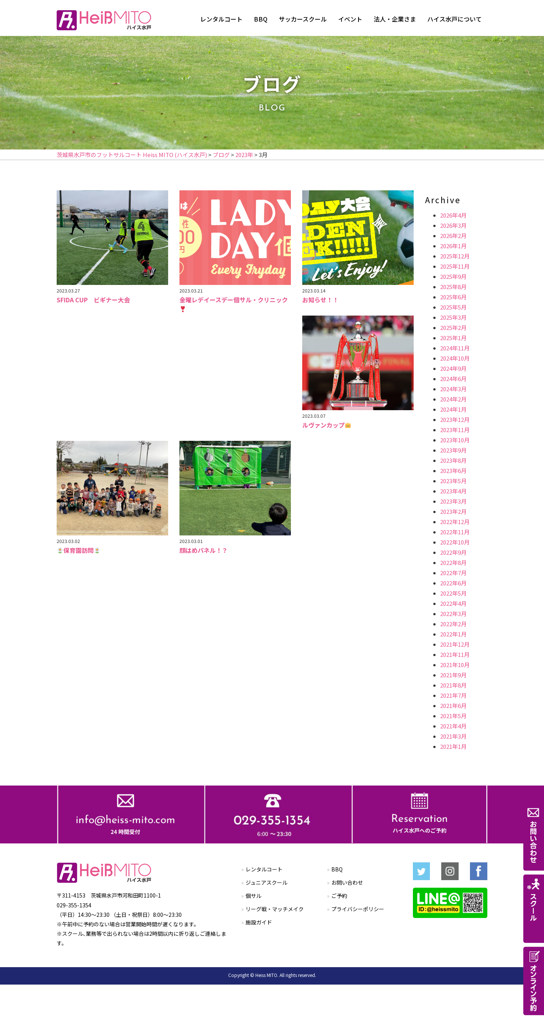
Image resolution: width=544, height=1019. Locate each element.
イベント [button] (350, 18)
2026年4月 (453, 215)
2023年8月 (453, 460)
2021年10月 (455, 665)
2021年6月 (453, 705)
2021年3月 (453, 736)
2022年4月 (453, 603)
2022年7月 (453, 573)
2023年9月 (453, 450)
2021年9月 (453, 675)
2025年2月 (453, 327)
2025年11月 (455, 266)
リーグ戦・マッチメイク (275, 909)
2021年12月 (455, 644)
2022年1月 (453, 634)
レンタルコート (221, 18)
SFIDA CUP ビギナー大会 (93, 299)
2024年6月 (453, 379)
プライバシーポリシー (357, 909)
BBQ (260, 18)
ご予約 (339, 895)
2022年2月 (453, 624)
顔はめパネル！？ (203, 550)
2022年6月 (453, 583)
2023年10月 (455, 440)
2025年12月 (455, 256)
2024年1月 (453, 409)
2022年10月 (455, 542)
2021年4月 (453, 726)
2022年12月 (455, 522)
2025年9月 (453, 276)
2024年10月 (455, 358)
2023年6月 (453, 470)
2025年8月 (453, 287)
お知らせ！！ (320, 299)
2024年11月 (455, 348)
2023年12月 (455, 419)
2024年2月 (453, 399)
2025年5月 (453, 307)
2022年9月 (453, 552)
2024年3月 (453, 389)
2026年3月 (453, 225)
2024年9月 (453, 368)
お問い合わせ (347, 882)
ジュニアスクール (266, 882)
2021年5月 (453, 716)
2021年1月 (453, 746)
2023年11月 (455, 430)
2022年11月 (455, 532)
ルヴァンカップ (326, 424)
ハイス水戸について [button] (454, 18)
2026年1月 (453, 246)
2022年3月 (453, 614)
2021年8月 (453, 685)
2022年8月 (453, 562)
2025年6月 (453, 297)
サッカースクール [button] (303, 18)
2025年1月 (453, 338)
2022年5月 (453, 593)
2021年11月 (455, 654)
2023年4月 (453, 491)
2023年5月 (453, 481)
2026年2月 (453, 236)
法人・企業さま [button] (395, 18)
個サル (253, 895)
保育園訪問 (78, 550)
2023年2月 (453, 511)
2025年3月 (453, 317)
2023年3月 (453, 501)
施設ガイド (259, 922)
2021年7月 (453, 695)
